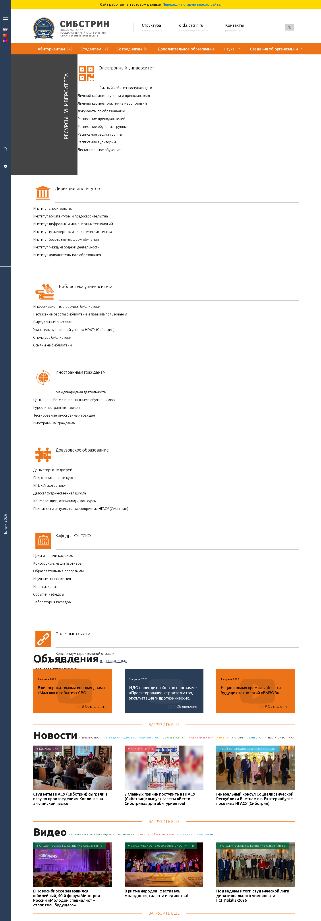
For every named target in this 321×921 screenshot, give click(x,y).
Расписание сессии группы (99, 134)
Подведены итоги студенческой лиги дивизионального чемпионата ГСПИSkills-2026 (252, 895)
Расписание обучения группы (102, 127)
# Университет (173, 737)
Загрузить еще (164, 724)
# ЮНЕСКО (254, 737)
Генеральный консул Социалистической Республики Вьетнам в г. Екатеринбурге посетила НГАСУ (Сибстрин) (255, 799)
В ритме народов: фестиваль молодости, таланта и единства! (156, 893)
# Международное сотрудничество (131, 737)
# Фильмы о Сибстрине (195, 834)
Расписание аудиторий (96, 142)
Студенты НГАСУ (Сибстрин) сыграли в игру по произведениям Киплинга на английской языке (70, 799)
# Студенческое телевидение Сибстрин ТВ (101, 834)
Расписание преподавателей (101, 119)
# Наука (222, 737)
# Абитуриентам (200, 737)
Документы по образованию (101, 111)
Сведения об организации (274, 49)
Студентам (91, 49)
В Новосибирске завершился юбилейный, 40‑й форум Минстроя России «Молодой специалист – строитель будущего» (66, 898)
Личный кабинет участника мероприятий (112, 103)
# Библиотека (90, 737)
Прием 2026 (5, 525)
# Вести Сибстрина (279, 737)
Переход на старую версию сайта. (191, 4)
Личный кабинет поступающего (125, 88)
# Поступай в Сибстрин (155, 834)
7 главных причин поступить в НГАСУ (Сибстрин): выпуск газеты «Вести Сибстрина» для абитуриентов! (160, 799)
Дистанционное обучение (99, 150)
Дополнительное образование (186, 49)
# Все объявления (113, 661)
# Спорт (237, 737)
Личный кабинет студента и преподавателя (113, 96)
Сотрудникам (129, 49)
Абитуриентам (51, 49)
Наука (229, 49)
